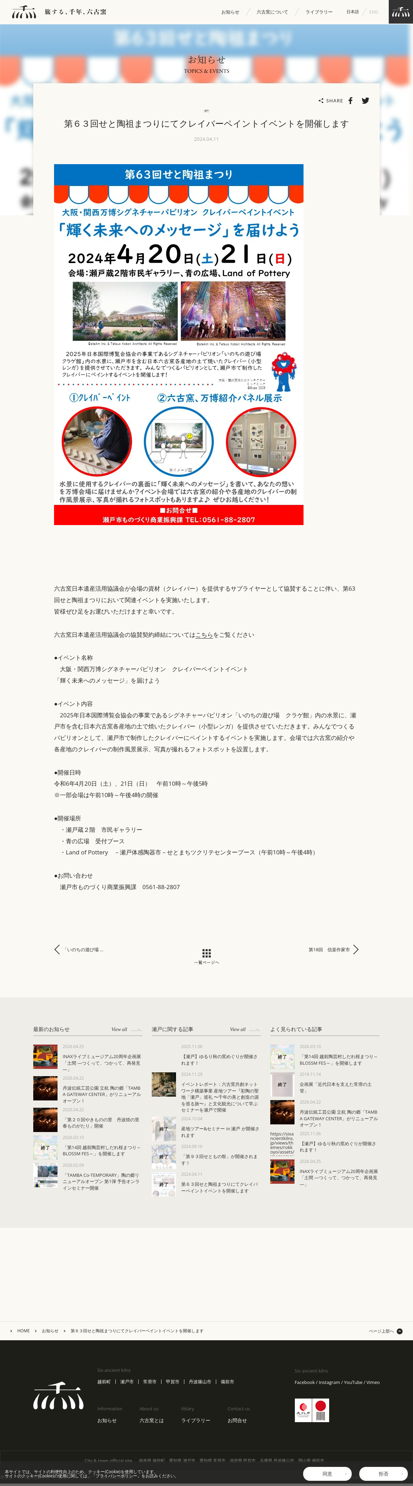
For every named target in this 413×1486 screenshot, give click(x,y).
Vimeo (373, 1385)
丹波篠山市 (200, 1384)
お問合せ (237, 1422)
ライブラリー (319, 12)
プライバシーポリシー (116, 1476)
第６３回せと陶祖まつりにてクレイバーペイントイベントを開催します (137, 1333)
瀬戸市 (127, 1384)
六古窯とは (152, 1422)
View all (127, 1032)
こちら (204, 637)
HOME (23, 1333)
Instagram (329, 1385)
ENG (373, 12)
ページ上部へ (381, 1334)
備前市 (227, 1384)
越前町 (104, 1384)
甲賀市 (172, 1384)
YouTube (353, 1385)
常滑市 (150, 1384)
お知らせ (230, 12)
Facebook (305, 1385)
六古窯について (272, 12)
